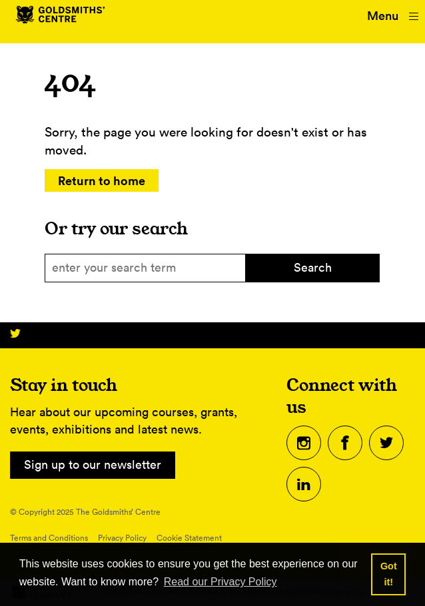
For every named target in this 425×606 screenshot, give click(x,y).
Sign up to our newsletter (92, 464)
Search (313, 267)
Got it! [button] (388, 574)
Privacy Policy (122, 537)
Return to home (101, 180)
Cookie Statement (189, 537)
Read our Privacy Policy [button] (220, 581)
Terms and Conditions (49, 537)
